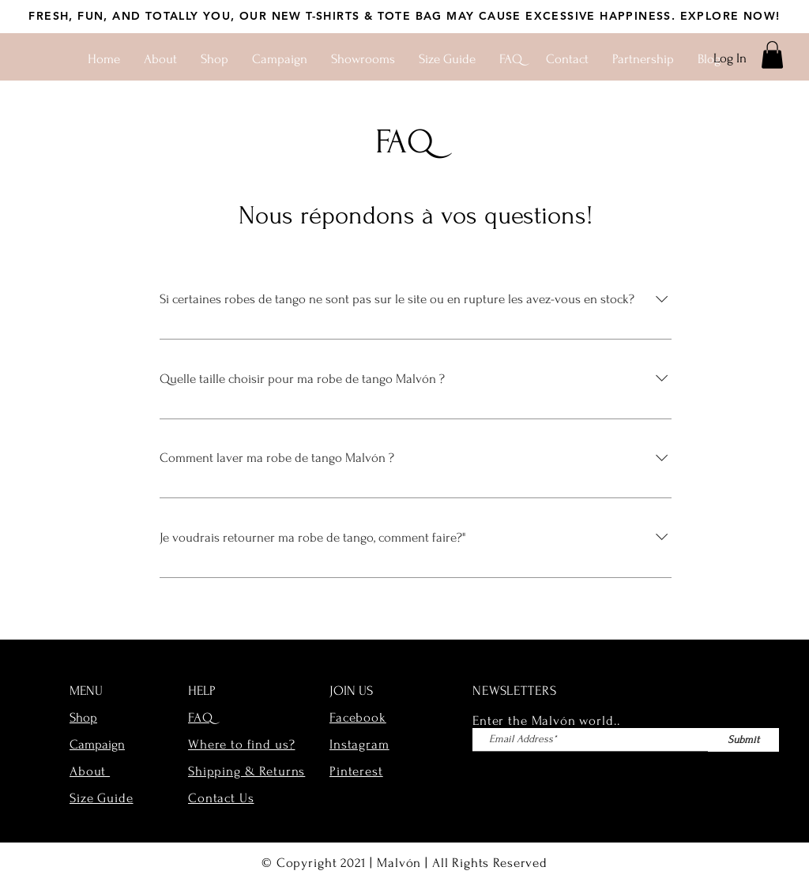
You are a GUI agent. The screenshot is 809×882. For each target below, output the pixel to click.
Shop (83, 717)
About (90, 771)
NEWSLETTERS (514, 690)
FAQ (200, 717)
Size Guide (102, 797)
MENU (86, 690)
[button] (772, 55)
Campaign (97, 744)
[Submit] (743, 740)
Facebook (357, 717)
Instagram (359, 744)
